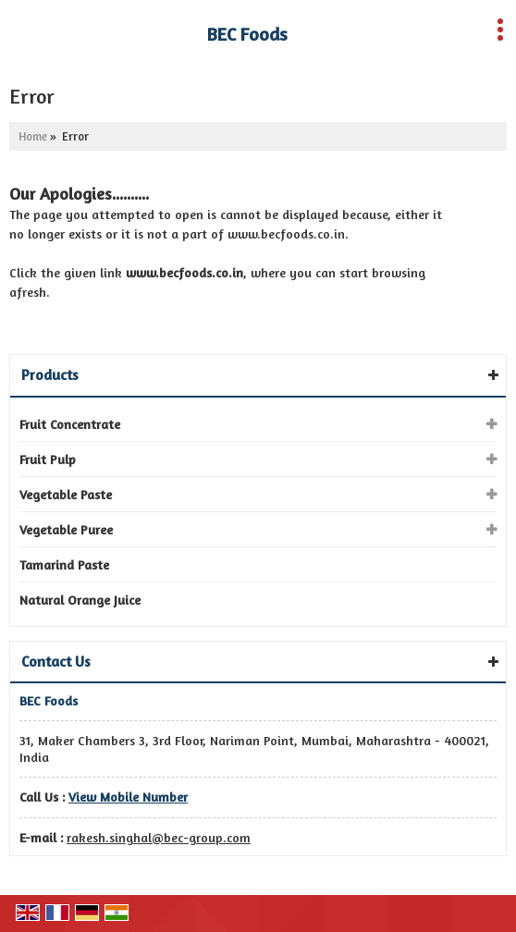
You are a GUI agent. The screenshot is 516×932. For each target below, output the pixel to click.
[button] (128, 796)
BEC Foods (247, 34)
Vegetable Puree (66, 529)
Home (32, 136)
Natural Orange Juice (80, 599)
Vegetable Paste (65, 494)
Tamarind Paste (64, 564)
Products (50, 374)
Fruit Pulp (47, 459)
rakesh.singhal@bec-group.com (159, 837)
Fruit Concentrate (69, 424)
